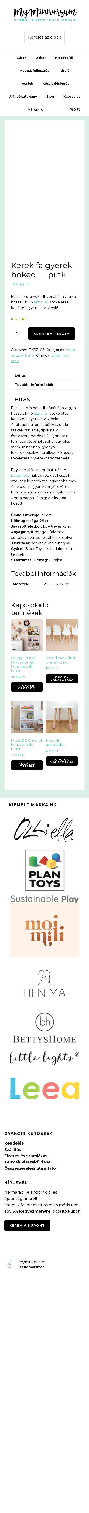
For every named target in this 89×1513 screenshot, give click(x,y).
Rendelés (14, 1143)
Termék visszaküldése (27, 1162)
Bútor (30, 355)
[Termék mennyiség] (18, 334)
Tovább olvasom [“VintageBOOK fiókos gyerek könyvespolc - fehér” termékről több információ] (27, 687)
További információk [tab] (34, 385)
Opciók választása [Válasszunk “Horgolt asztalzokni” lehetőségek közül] (62, 761)
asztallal (41, 302)
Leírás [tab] (20, 375)
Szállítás (12, 1149)
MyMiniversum (45, 11)
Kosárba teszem (51, 334)
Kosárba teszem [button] (27, 765)
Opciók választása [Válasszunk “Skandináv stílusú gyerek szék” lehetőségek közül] (62, 678)
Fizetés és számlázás (25, 1156)
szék (15, 361)
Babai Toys (60, 355)
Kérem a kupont (27, 1225)
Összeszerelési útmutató (30, 1168)
